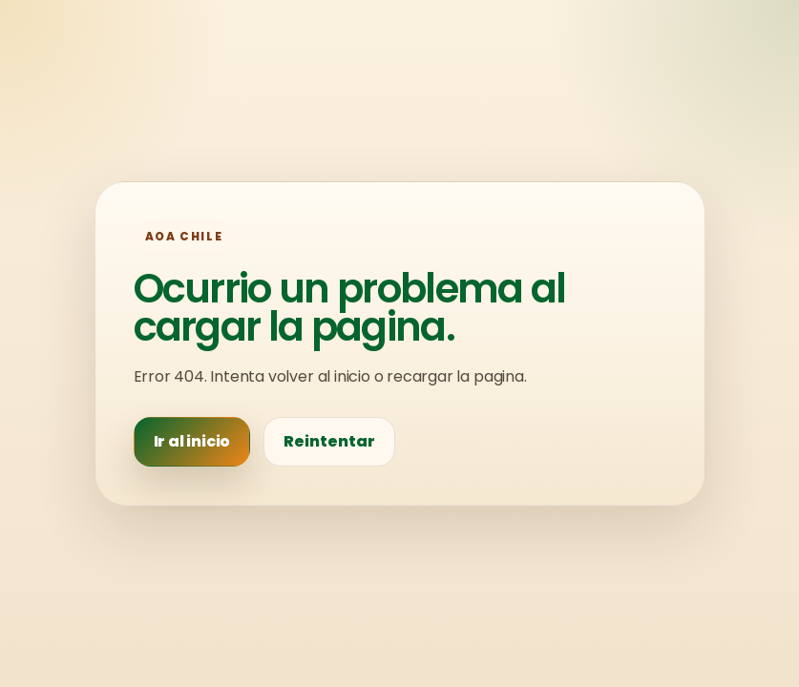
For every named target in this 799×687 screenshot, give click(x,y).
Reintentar (329, 441)
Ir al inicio (192, 441)
